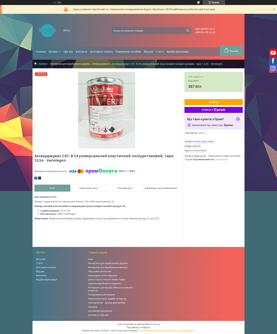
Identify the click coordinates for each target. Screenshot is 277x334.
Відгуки (148, 51)
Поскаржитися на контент (153, 330)
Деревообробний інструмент (104, 283)
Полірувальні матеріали (101, 294)
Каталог (53, 51)
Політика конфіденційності (181, 330)
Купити (213, 102)
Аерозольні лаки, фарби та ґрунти (107, 298)
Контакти (81, 51)
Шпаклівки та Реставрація (102, 275)
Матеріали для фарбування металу (108, 267)
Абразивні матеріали (99, 271)
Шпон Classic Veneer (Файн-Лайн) (106, 279)
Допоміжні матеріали (100, 310)
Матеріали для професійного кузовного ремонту (110, 289)
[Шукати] (187, 30)
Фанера (92, 306)
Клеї (90, 259)
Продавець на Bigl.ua (138, 327)
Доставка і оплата (101, 51)
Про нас (68, 51)
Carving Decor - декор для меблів (106, 302)
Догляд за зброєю (98, 314)
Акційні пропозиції (178, 51)
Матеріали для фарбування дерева (70, 63)
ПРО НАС (41, 259)
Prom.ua (155, 324)
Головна (41, 51)
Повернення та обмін (128, 51)
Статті (160, 51)
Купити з (213, 110)
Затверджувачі (100, 63)
